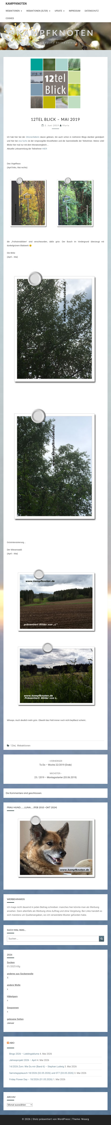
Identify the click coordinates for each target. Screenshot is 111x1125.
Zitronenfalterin (32, 137)
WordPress (64, 1119)
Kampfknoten (16, 3)
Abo (12, 1042)
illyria (66, 125)
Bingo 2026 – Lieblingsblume (24, 1053)
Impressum (74, 11)
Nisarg (85, 1119)
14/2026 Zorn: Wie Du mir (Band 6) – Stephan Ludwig (36, 1066)
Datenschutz (92, 11)
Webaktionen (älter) (37, 11)
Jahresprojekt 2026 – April (22, 1060)
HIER (44, 149)
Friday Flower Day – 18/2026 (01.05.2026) (31, 1079)
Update (58, 11)
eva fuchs (22, 141)
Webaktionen (13, 11)
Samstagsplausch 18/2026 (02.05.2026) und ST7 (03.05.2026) (41, 1073)
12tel (13, 745)
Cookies (10, 18)
